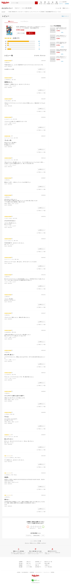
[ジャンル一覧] (58, 8)
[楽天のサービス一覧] (48, 561)
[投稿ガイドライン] (33, 543)
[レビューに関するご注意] (35, 541)
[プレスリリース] (46, 572)
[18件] (39, 41)
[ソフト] (43, 535)
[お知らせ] (45, 2)
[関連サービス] (66, 8)
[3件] (39, 49)
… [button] (6, 11)
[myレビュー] (17, 8)
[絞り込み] (42, 55)
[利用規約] (38, 543)
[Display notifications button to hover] (41, 2)
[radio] (31, 526)
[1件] (39, 43)
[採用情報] (52, 572)
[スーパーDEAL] (29, 566)
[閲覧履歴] (48, 2)
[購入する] (30, 33)
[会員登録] (67, 3)
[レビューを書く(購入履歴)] (26, 8)
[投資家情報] (32, 572)
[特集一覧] (37, 565)
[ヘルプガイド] (43, 543)
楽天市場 (3, 11)
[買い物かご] (21, 563)
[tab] (11, 21)
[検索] (36, 2)
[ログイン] (61, 3)
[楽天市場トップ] (38, 561)
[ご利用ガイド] (47, 565)
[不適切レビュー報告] (41, 72)
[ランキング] (28, 565)
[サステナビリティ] (38, 572)
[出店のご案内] (47, 563)
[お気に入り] (53, 2)
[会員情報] (20, 561)
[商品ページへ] (65, 16)
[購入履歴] (56, 2)
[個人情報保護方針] (25, 572)
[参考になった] (41, 69)
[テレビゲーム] (28, 535)
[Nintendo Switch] (36, 535)
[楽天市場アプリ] (38, 566)
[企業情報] (18, 572)
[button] (45, 2)
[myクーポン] (28, 563)
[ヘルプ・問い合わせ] (48, 566)
